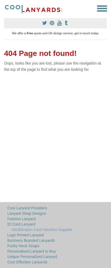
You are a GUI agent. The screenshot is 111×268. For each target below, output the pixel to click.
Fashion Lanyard (21, 219)
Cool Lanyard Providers (27, 208)
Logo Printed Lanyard (25, 235)
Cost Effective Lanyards (27, 262)
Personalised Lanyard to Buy (31, 251)
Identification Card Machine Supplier (41, 229)
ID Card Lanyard (21, 224)
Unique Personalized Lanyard (32, 256)
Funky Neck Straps (23, 246)
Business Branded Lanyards (31, 240)
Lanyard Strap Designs (26, 213)
